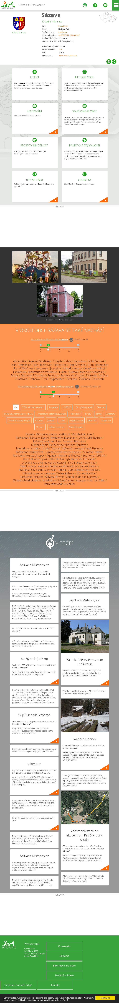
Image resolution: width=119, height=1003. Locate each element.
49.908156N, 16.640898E (69, 35)
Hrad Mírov (49, 480)
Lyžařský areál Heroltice (47, 441)
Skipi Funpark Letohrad (81, 462)
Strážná (103, 375)
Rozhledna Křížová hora (64, 466)
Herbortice (60, 365)
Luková (73, 372)
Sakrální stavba (76, 427)
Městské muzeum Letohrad (38, 473)
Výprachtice (57, 379)
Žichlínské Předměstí (91, 379)
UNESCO (67, 407)
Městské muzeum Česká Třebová (81, 448)
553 (60, 49)
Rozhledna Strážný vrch (29, 452)
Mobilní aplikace (64, 975)
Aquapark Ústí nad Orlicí (90, 480)
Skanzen (101, 407)
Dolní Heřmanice (21, 365)
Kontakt (54, 985)
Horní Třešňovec (23, 368)
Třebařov (34, 379)
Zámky (99, 413)
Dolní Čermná (96, 361)
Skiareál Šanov (65, 473)
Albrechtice (19, 361)
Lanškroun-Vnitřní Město (42, 372)
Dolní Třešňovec (42, 365)
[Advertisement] (59, 227)
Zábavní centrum (57, 427)
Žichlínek (71, 379)
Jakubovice (42, 368)
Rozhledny (75, 413)
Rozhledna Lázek (82, 434)
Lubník (63, 372)
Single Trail (106, 420)
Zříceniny (110, 413)
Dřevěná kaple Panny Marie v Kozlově (44, 462)
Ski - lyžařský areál (84, 407)
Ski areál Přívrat (54, 477)
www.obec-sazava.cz (68, 55)
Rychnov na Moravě (72, 375)
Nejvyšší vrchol (76, 420)
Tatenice (22, 379)
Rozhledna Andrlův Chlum (59, 484)
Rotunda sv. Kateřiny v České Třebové (38, 448)
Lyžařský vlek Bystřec (89, 438)
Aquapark (53, 407)
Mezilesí (84, 372)
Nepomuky (98, 372)
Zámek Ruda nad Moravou (82, 477)
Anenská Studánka (40, 361)
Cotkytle (57, 361)
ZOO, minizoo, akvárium (33, 407)
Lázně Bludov (66, 480)
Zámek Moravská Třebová (83, 469)
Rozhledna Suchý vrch (36, 459)
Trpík (45, 379)
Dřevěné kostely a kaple (19, 420)
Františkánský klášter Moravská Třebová (42, 469)
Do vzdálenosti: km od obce (49, 339)
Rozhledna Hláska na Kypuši (32, 438)
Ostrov (14, 375)
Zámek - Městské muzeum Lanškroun (47, 434)
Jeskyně (50, 420)
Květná (101, 368)
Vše (15, 407)
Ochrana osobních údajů (18, 985)
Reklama (64, 955)
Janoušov (55, 368)
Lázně (62, 420)
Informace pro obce (64, 965)
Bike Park (92, 420)
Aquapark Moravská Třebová (63, 455)
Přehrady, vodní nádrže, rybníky (18, 413)
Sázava (51, 15)
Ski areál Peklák (92, 452)
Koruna (78, 368)
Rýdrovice (91, 375)
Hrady (88, 413)
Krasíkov (90, 368)
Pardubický (63, 26)
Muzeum (40, 427)
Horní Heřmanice (98, 365)
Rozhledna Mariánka (63, 438)
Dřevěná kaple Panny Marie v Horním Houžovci (58, 445)
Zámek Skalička (86, 473)
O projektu (64, 946)
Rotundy (39, 420)
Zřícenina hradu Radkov (26, 480)
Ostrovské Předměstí (33, 375)
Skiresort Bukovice (73, 441)
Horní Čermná (77, 365)
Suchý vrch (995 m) (94, 455)
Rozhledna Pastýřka (31, 477)
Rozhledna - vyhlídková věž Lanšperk (72, 459)
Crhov (68, 361)
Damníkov (80, 361)
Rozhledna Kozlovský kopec (28, 455)
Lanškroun (62, 32)
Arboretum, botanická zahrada (52, 413)
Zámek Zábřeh (88, 466)
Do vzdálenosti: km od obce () (46, 386)
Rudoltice (53, 375)
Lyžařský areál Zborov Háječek (63, 452)
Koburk (67, 368)
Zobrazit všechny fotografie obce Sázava (60, 320)
